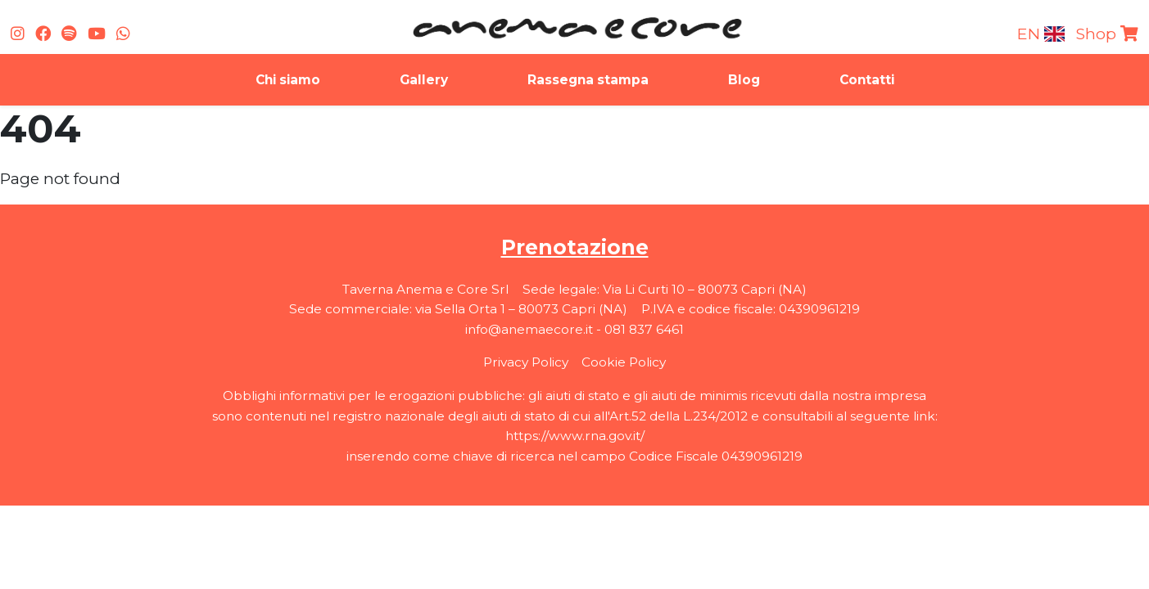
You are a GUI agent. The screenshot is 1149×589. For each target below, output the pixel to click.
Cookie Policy (623, 362)
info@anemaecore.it (529, 329)
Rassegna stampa (588, 80)
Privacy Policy (525, 362)
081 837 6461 (644, 329)
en (1041, 33)
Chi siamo (288, 80)
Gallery (424, 80)
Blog (744, 80)
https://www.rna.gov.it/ (575, 435)
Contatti (866, 80)
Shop (1106, 33)
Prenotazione (575, 247)
